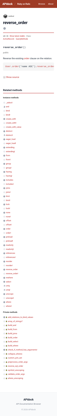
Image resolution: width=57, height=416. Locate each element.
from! (8, 159)
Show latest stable (17, 36)
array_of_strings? (15, 321)
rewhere (9, 277)
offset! (9, 225)
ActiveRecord (8, 39)
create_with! (11, 123)
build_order (12, 337)
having (9, 172)
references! (11, 257)
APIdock (7, 3)
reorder (9, 261)
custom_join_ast (15, 358)
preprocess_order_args (18, 362)
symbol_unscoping (16, 370)
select (8, 282)
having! (9, 176)
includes (9, 180)
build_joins (12, 333)
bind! (8, 115)
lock (8, 204)
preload (9, 237)
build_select (13, 341)
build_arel (12, 325)
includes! (10, 184)
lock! (8, 208)
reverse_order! (12, 273)
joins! (8, 192)
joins (8, 188)
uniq (8, 286)
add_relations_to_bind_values (20, 317)
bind (8, 111)
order (26, 58)
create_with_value (13, 127)
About (50, 4)
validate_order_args (16, 374)
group (8, 164)
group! (8, 168)
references (10, 253)
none (8, 212)
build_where (13, 345)
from (8, 155)
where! (9, 306)
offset (8, 220)
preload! (9, 241)
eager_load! (11, 143)
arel (7, 106)
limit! (8, 200)
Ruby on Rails (23, 4)
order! (8, 233)
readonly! (10, 249)
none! (8, 216)
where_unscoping (15, 378)
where (8, 302)
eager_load (10, 139)
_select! (9, 102)
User (8, 66)
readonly (9, 245)
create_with (11, 119)
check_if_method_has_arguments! (22, 350)
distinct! (9, 135)
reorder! (9, 265)
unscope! (10, 298)
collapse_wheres (15, 354)
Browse (41, 4)
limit (8, 196)
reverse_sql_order (15, 366)
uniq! (8, 290)
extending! (10, 151)
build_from (12, 329)
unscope (9, 294)
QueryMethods (22, 39)
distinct (9, 131)
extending (10, 147)
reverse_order (46, 66)
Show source (12, 77)
